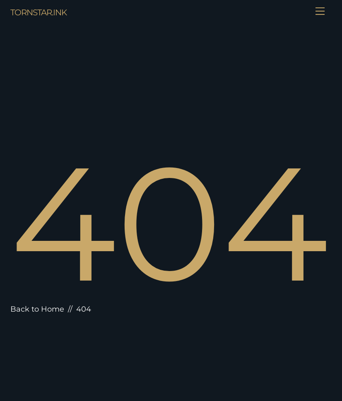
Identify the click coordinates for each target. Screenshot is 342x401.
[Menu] (320, 11)
